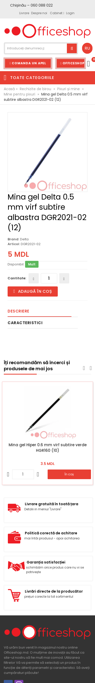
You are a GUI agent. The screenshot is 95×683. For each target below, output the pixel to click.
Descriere (18, 311)
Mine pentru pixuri (19, 94)
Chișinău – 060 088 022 (31, 5)
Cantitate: (17, 278)
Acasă (9, 88)
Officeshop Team (73, 63)
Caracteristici (25, 322)
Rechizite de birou (35, 88)
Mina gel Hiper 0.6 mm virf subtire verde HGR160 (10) (48, 447)
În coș (69, 474)
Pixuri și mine (68, 88)
